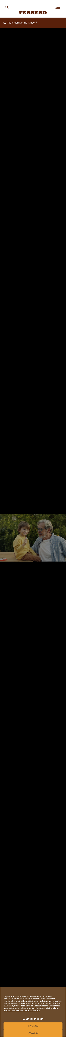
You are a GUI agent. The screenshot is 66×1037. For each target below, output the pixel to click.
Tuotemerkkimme (17, 22)
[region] (33, 1012)
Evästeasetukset (33, 1019)
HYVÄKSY (33, 1033)
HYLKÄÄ (33, 1026)
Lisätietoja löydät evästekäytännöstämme (31, 1009)
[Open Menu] (58, 7)
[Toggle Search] (7, 7)
